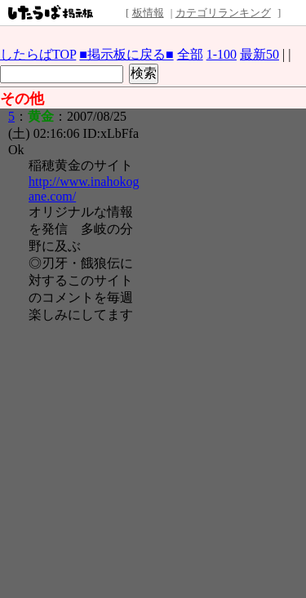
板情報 (148, 13)
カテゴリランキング (223, 13)
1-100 (221, 54)
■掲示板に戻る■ (126, 54)
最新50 (259, 54)
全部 (190, 54)
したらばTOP (38, 54)
